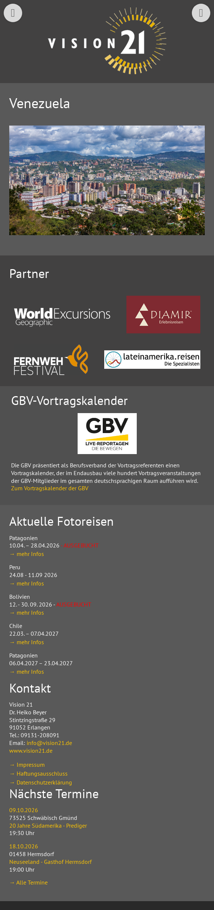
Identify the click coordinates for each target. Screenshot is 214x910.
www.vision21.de (30, 750)
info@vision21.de (49, 742)
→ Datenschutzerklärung (40, 782)
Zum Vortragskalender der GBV (49, 488)
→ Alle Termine (28, 882)
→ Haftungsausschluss (38, 773)
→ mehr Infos (26, 553)
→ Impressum (27, 764)
